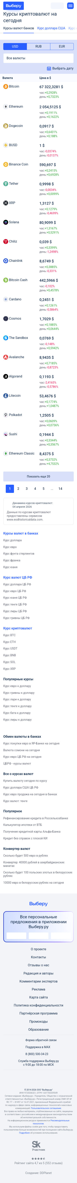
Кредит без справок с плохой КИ (25, 838)
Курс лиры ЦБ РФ (15, 611)
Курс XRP (9, 668)
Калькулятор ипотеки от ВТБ (22, 824)
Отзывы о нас (38, 965)
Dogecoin (16, 126)
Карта (33, 997)
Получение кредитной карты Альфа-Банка (31, 831)
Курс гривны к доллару (18, 692)
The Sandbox (18, 338)
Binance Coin (18, 164)
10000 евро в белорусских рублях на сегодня (33, 882)
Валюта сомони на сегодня (21, 750)
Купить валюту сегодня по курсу (25, 780)
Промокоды (38, 1021)
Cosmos (15, 318)
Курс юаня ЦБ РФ (15, 597)
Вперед (67, 489)
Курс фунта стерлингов (18, 553)
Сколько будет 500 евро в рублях (25, 855)
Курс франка (11, 560)
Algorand (15, 376)
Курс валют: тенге (15, 801)
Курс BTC (9, 635)
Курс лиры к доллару (17, 719)
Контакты (38, 957)
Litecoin (15, 396)
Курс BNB (9, 655)
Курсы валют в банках (20, 533)
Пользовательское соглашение (46, 1108)
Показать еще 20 (38, 476)
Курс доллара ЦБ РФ (17, 584)
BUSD (13, 145)
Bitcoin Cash (18, 280)
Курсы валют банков (18, 28)
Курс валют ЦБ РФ (17, 577)
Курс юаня (10, 567)
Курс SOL (9, 662)
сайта (43, 997)
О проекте (38, 949)
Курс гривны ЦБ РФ (16, 618)
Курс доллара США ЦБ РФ (20, 787)
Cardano (15, 299)
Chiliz (13, 241)
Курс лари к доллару (17, 699)
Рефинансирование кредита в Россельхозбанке (35, 818)
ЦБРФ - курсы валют (17, 763)
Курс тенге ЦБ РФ (15, 604)
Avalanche (16, 357)
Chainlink (15, 261)
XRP (12, 203)
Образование (38, 1029)
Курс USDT (10, 648)
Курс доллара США (51, 28)
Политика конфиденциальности (38, 1005)
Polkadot (15, 415)
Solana (14, 222)
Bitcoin (14, 86)
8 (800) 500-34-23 (34, 1054)
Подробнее (24, 1133)
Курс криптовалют (17, 628)
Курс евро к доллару (17, 686)
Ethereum (16, 106)
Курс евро (10, 547)
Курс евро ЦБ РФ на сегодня (22, 756)
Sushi (13, 434)
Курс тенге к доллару (17, 706)
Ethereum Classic (21, 453)
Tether (13, 184)
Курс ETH (9, 642)
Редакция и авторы (39, 973)
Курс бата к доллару (17, 713)
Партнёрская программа (39, 1013)
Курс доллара (12, 540)
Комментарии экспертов (39, 981)
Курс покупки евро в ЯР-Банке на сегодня (31, 743)
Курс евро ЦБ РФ (14, 591)
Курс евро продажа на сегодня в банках (30, 794)
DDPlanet (46, 1173)
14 (60, 489)
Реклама (38, 989)
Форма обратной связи (39, 1040)
